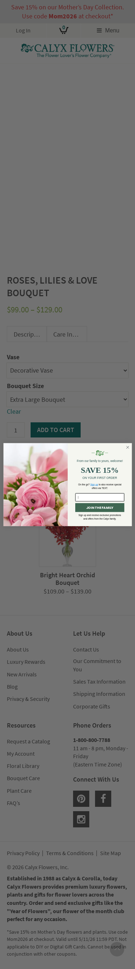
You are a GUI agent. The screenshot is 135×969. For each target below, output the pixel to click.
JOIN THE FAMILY (99, 507)
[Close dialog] (127, 447)
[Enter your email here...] (99, 497)
